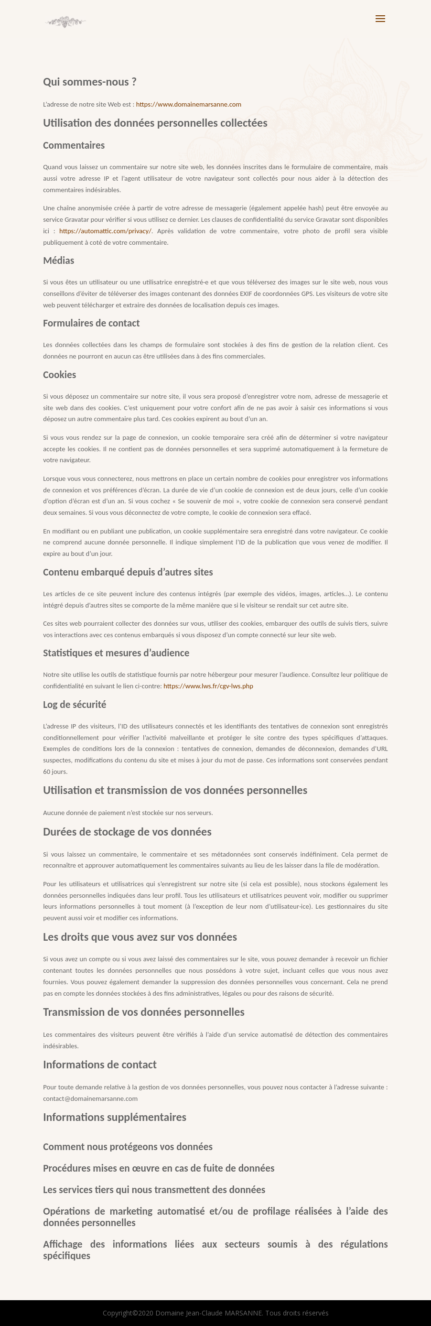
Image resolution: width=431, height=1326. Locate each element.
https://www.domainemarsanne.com (189, 104)
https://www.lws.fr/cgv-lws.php (208, 686)
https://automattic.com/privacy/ (105, 231)
